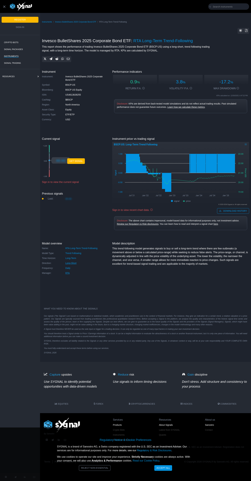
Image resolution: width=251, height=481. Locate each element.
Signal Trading (12, 63)
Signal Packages (13, 49)
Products (117, 425)
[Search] (229, 7)
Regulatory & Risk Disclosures (154, 450)
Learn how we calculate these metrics (186, 107)
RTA (67, 273)
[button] (241, 31)
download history (233, 211)
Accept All (163, 468)
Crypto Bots (11, 42)
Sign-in (20, 27)
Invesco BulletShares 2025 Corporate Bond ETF (75, 22)
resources (8, 76)
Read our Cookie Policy (146, 460)
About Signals (166, 425)
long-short (70, 263)
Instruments (11, 56)
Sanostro (209, 425)
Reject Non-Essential (94, 468)
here (215, 224)
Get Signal (76, 161)
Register (20, 19)
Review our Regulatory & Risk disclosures (137, 224)
